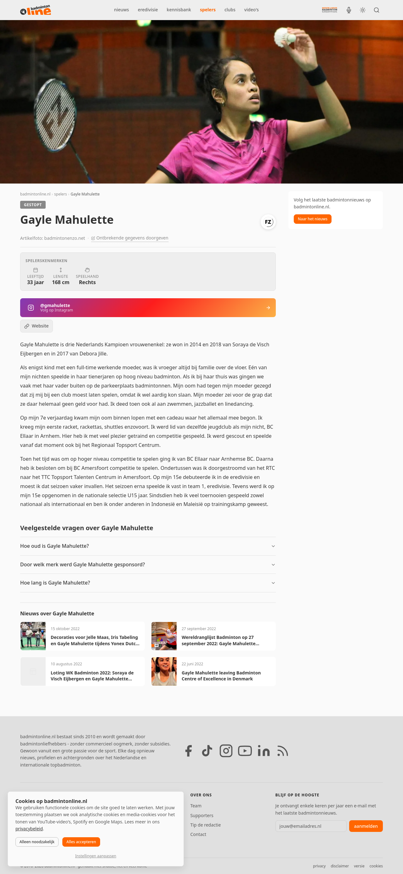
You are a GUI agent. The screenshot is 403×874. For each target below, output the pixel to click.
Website (36, 326)
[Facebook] (188, 751)
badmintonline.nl (35, 194)
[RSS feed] (283, 751)
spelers (208, 10)
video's (251, 10)
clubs (230, 10)
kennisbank (179, 10)
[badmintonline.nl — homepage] (35, 10)
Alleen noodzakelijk (37, 841)
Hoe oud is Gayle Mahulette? (54, 545)
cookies (376, 866)
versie (359, 866)
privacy (319, 866)
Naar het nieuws (312, 219)
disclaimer (340, 866)
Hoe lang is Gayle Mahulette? (55, 582)
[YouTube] (245, 751)
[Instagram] (226, 751)
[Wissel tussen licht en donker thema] (362, 10)
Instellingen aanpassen (95, 856)
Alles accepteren (81, 841)
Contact (198, 834)
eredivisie (148, 10)
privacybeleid (29, 829)
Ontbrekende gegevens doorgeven (129, 238)
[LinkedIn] (264, 751)
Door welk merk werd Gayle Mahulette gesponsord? (82, 564)
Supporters (201, 815)
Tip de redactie (205, 825)
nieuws (121, 10)
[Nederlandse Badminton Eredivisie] (330, 9)
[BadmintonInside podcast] (349, 10)
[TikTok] (207, 751)
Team (196, 806)
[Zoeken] (376, 10)
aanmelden (366, 826)
